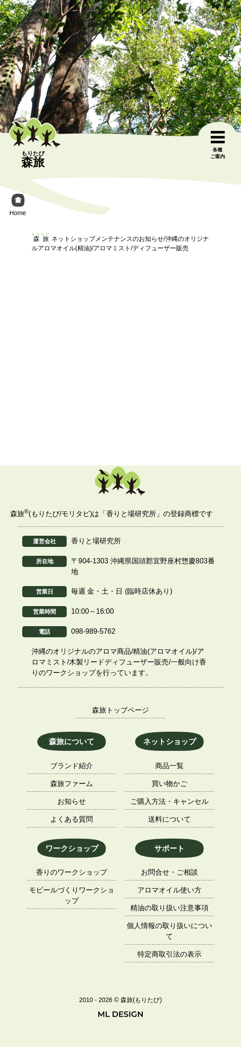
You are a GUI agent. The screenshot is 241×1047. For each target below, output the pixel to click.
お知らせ (71, 801)
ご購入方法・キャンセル (169, 801)
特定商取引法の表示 (169, 954)
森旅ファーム (71, 783)
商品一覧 (169, 766)
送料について (169, 819)
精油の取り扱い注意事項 (169, 908)
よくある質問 (71, 819)
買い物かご (169, 783)
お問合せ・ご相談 (169, 872)
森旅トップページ (120, 710)
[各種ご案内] (217, 145)
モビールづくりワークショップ (71, 895)
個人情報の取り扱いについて (169, 931)
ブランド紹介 (71, 766)
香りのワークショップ (71, 872)
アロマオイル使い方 (169, 890)
